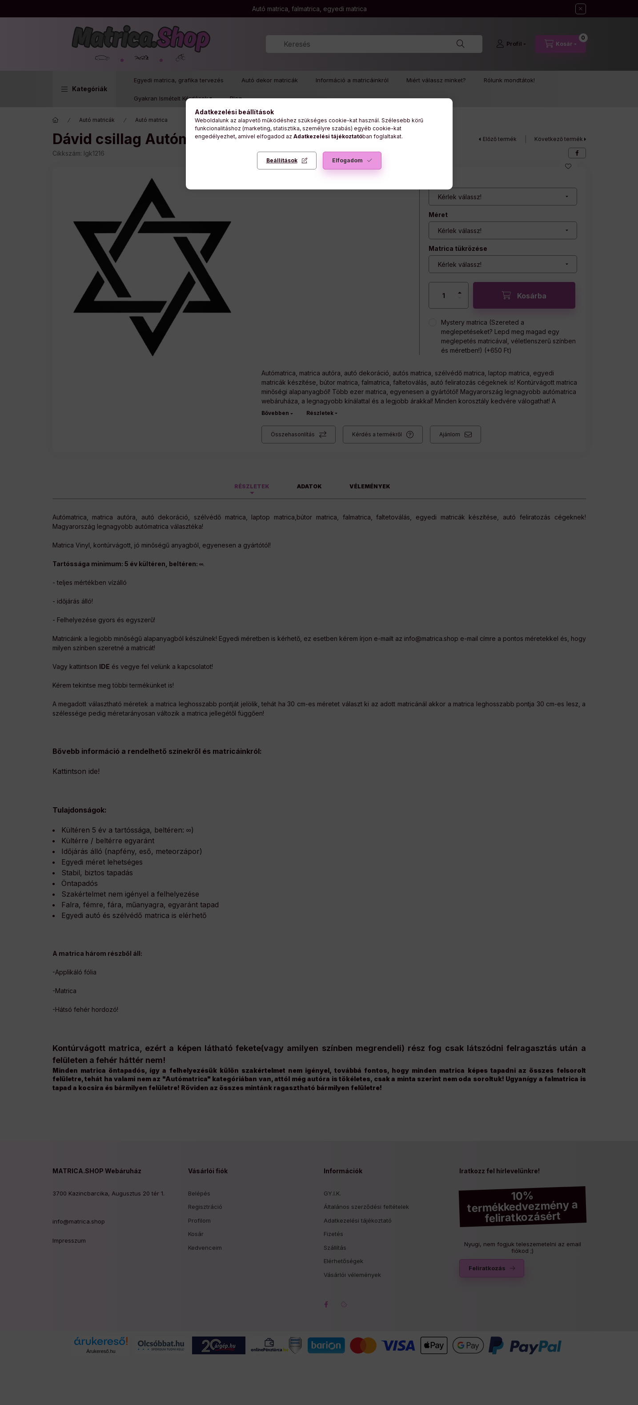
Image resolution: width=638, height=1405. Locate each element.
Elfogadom (347, 160)
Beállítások (281, 160)
